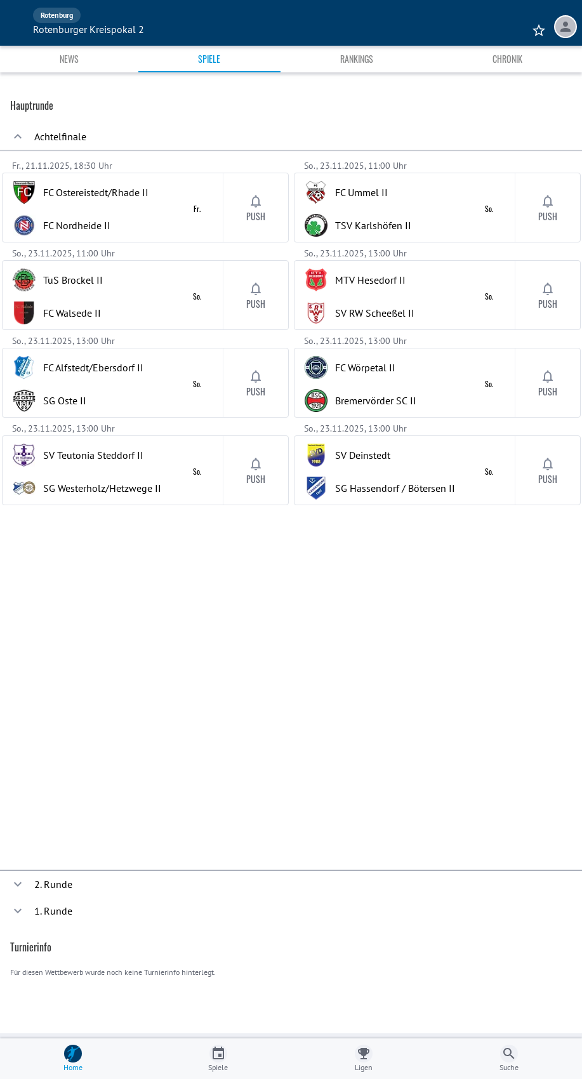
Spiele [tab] (209, 58)
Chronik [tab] (507, 58)
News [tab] (69, 58)
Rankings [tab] (356, 58)
